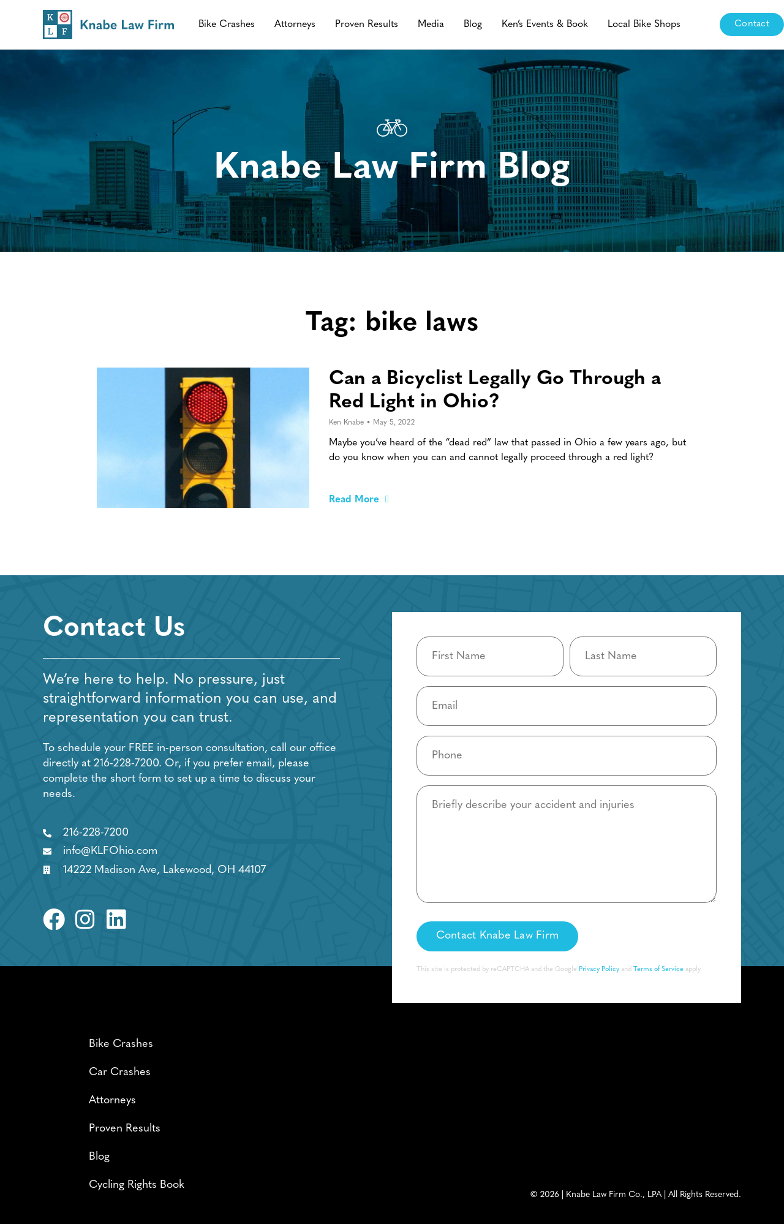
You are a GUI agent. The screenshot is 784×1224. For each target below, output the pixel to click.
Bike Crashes (226, 24)
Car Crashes (120, 1072)
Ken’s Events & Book (545, 24)
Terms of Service (658, 969)
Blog (473, 24)
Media (431, 24)
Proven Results (366, 24)
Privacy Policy (599, 969)
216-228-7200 (126, 763)
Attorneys (294, 24)
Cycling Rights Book (136, 1185)
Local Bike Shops (644, 24)
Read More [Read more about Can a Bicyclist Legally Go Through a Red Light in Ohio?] (359, 500)
